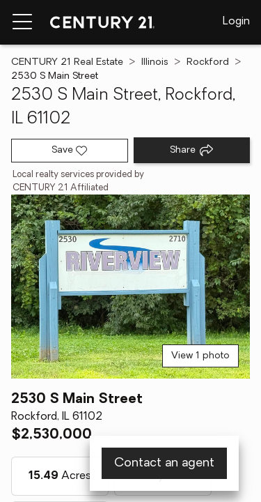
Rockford (208, 62)
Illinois (154, 62)
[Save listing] (69, 150)
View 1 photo (200, 356)
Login (236, 21)
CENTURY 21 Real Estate (67, 62)
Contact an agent (164, 463)
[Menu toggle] (22, 22)
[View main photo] (130, 287)
